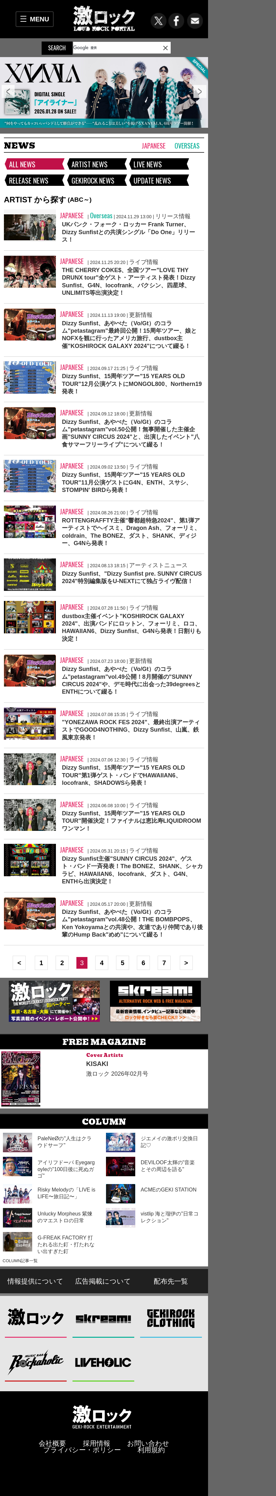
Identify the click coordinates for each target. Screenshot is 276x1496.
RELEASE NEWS (28, 180)
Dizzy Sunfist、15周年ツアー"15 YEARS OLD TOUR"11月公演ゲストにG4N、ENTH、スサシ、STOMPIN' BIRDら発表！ (126, 482)
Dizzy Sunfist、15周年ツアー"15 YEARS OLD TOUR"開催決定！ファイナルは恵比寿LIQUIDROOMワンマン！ (131, 821)
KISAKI (97, 1063)
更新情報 (140, 315)
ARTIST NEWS (90, 164)
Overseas (187, 146)
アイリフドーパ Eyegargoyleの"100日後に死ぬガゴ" (66, 1169)
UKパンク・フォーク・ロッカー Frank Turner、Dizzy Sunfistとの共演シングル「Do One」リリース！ (128, 232)
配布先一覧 (171, 1281)
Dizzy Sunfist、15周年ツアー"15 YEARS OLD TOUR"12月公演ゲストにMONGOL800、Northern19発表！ (132, 384)
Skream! (103, 1318)
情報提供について (35, 1281)
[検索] (106, 48)
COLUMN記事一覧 (20, 1260)
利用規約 (151, 1450)
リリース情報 (173, 216)
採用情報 (96, 1443)
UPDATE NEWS (152, 180)
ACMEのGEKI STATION (169, 1189)
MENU (39, 19)
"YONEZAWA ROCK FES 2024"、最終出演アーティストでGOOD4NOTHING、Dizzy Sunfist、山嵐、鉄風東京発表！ (131, 730)
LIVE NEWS (148, 164)
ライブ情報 (143, 262)
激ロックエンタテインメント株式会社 (102, 1417)
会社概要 (52, 1443)
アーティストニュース (158, 565)
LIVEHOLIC (103, 1362)
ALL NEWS (22, 164)
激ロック (35, 1318)
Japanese (153, 145)
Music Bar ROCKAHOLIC (35, 1362)
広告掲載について (103, 1281)
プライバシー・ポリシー (82, 1450)
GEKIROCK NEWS (93, 180)
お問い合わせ (148, 1443)
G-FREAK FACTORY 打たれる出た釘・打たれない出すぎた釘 (66, 1244)
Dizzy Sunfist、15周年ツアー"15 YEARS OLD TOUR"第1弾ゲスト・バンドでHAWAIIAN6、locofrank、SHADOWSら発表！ (123, 775)
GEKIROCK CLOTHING (171, 1318)
